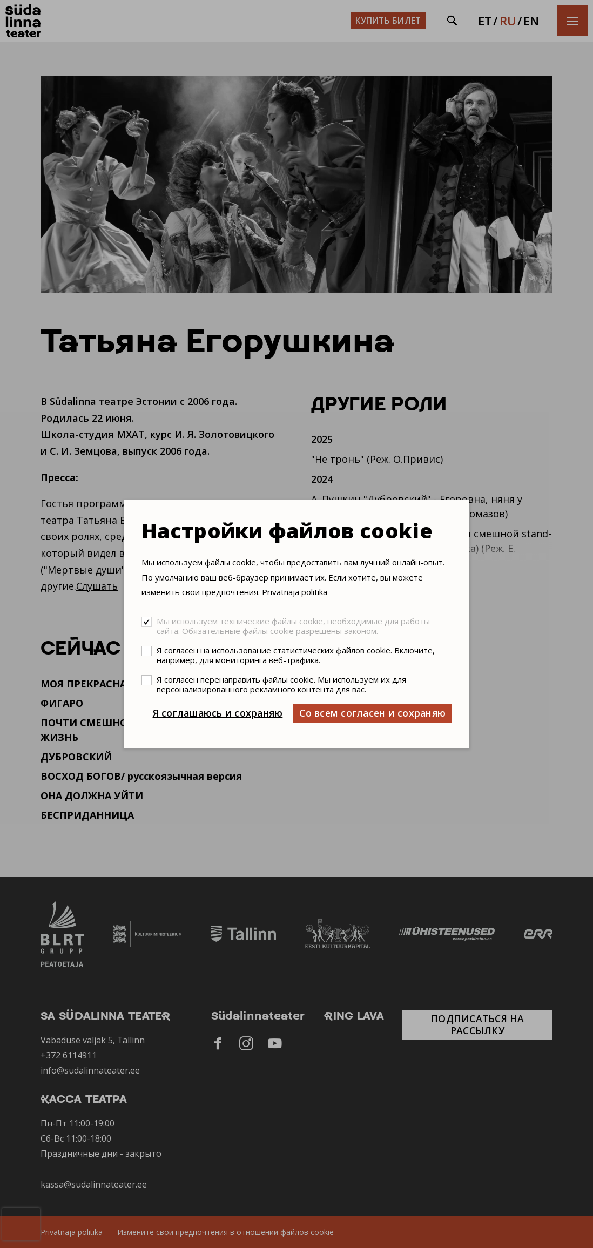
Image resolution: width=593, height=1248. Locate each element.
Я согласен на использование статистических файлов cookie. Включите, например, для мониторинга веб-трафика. (296, 655)
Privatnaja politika (294, 591)
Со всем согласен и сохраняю (372, 712)
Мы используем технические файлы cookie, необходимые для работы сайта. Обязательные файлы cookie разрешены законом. (293, 626)
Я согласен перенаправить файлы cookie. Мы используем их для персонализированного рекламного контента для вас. (281, 684)
